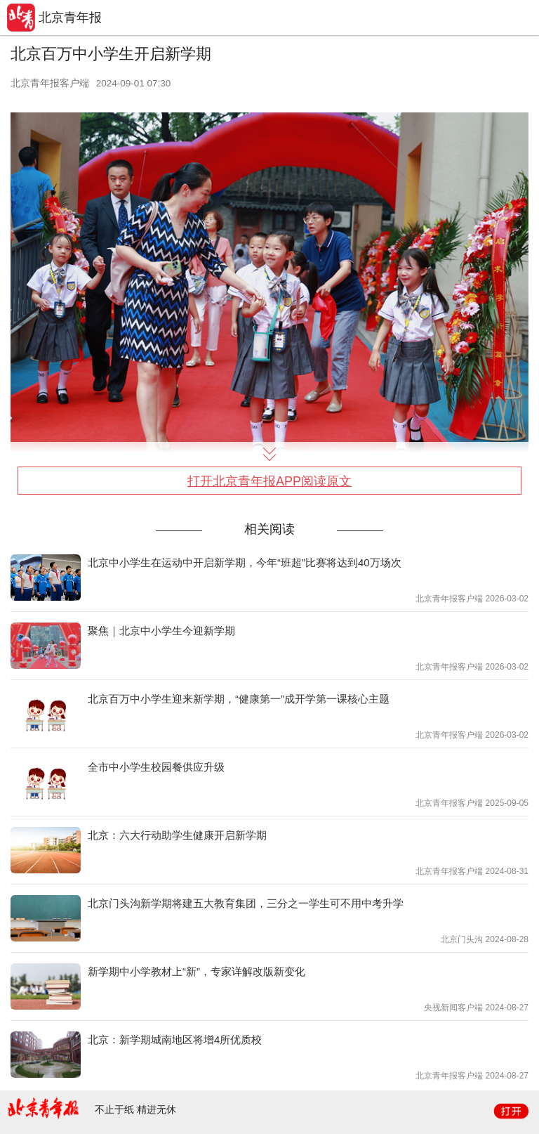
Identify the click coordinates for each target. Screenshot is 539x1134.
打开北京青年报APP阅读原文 (269, 481)
